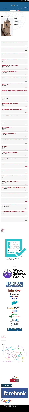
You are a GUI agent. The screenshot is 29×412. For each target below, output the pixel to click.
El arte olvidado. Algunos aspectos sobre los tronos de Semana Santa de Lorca (12, 109)
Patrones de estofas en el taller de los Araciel (7, 127)
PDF (26, 45)
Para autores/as (3, 336)
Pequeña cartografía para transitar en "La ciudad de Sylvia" (9, 71)
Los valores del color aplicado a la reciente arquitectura (9, 158)
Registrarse (25, 0)
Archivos (7, 8)
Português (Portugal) (3, 233)
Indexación (22, 8)
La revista (10, 8)
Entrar (28, 0)
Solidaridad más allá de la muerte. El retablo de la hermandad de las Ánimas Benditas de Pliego (14, 175)
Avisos (25, 8)
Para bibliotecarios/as (3, 337)
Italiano (2, 230)
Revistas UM (21, 0)
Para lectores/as (3, 335)
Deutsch (2, 231)
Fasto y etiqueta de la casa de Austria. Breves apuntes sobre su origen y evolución (12, 42)
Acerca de (18, 8)
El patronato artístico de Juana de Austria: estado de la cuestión (10, 65)
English (2, 228)
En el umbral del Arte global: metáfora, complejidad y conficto (10, 115)
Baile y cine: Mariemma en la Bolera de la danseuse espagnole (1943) (10, 59)
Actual (3, 8)
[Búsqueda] (13, 10)
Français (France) (3, 232)
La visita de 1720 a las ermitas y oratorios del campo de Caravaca (10, 181)
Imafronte (14, 5)
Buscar (18, 10)
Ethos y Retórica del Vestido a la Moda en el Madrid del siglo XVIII (10, 103)
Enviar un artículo (3, 340)
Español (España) (3, 229)
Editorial (14, 8)
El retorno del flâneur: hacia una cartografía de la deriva (9, 133)
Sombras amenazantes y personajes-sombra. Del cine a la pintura (10, 193)
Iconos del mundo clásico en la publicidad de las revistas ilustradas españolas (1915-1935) (13, 187)
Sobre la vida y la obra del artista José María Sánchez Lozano (9, 152)
